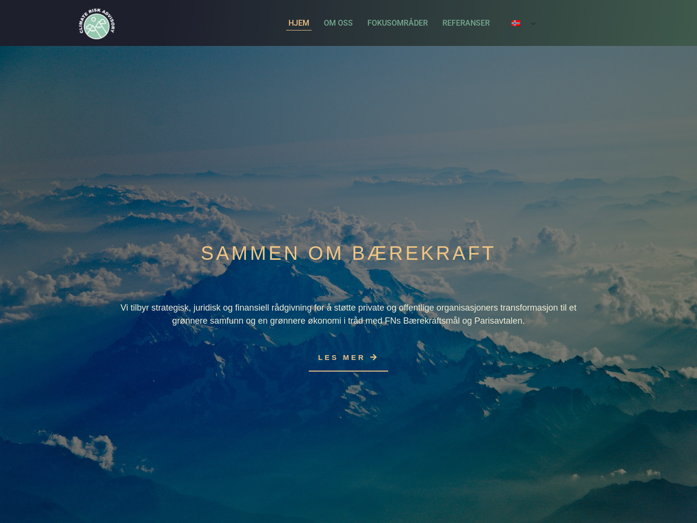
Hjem (298, 23)
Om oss (338, 23)
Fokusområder (397, 23)
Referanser (466, 23)
